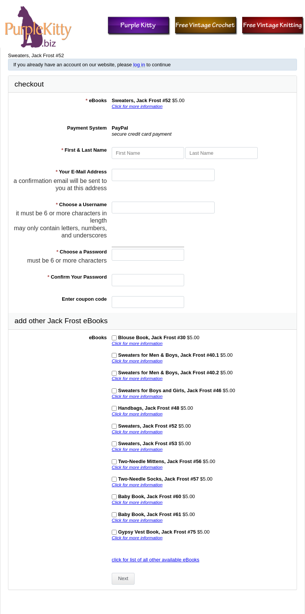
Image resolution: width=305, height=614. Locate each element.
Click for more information (137, 106)
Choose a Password (81, 252)
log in (139, 64)
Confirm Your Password (77, 277)
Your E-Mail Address (81, 172)
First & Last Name (84, 150)
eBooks (96, 100)
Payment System (87, 128)
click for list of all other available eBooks (155, 560)
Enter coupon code (84, 299)
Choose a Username (81, 204)
